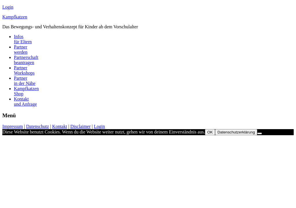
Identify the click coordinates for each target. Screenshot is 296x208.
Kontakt (59, 126)
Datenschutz (37, 126)
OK (210, 132)
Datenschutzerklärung (236, 132)
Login (7, 7)
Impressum (12, 126)
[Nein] (259, 133)
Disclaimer (80, 126)
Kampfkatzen (14, 16)
